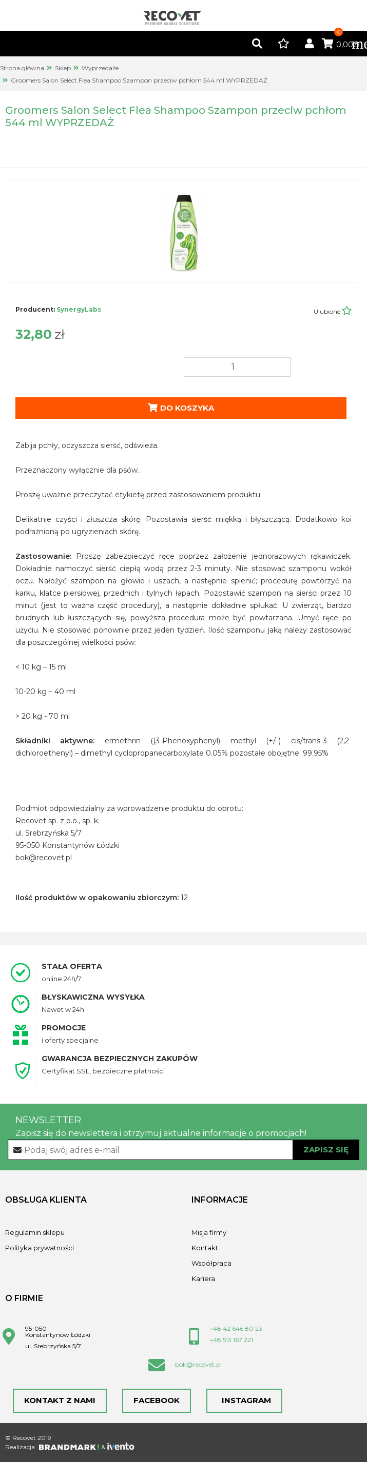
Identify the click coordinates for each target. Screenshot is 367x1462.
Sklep (63, 68)
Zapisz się (326, 1149)
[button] (257, 44)
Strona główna (22, 68)
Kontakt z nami (59, 1400)
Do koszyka (181, 408)
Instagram (244, 1400)
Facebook (156, 1400)
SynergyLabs (78, 309)
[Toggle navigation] (354, 43)
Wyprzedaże (100, 68)
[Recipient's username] (183, 1150)
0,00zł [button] (340, 44)
